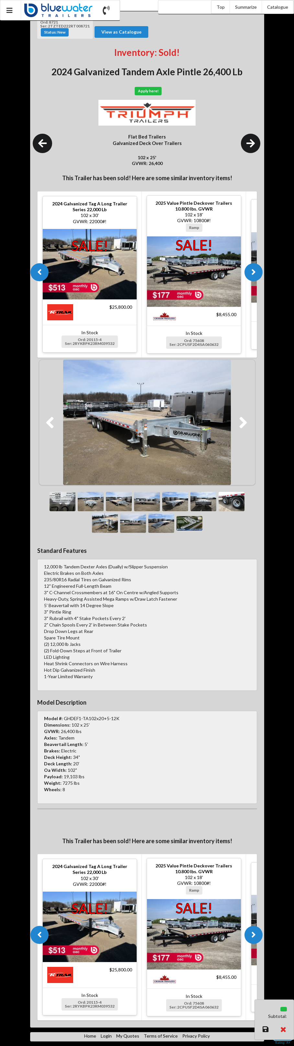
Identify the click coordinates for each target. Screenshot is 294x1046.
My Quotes (127, 1036)
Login (106, 1036)
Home (90, 1036)
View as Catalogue (121, 32)
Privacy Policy (196, 1036)
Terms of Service (161, 1036)
